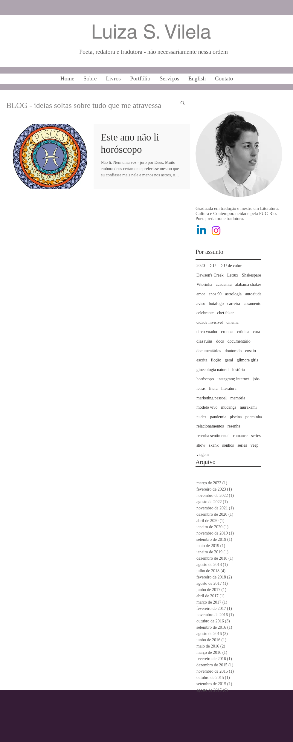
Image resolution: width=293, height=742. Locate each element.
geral (229, 360)
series (256, 435)
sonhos (228, 445)
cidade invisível (209, 322)
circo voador (206, 331)
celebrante (205, 313)
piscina (236, 417)
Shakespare (251, 275)
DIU (212, 265)
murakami (248, 407)
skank (214, 445)
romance (240, 435)
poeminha (253, 417)
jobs (256, 379)
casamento (252, 303)
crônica (243, 331)
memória (237, 398)
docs (220, 341)
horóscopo (205, 379)
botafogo (216, 303)
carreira (233, 303)
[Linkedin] (201, 230)
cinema (232, 322)
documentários (208, 351)
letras (200, 388)
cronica (227, 331)
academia (224, 284)
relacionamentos (210, 426)
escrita (201, 360)
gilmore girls (247, 360)
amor (200, 294)
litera (213, 388)
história (238, 369)
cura (256, 331)
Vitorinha (204, 284)
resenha (234, 426)
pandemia (218, 417)
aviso (200, 303)
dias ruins (204, 341)
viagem (202, 454)
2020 (200, 265)
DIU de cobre (230, 265)
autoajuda (253, 294)
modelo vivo (206, 407)
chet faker (225, 313)
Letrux (232, 275)
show (200, 445)
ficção (216, 360)
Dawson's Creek (210, 275)
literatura (228, 388)
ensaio (250, 351)
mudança (228, 407)
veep (254, 445)
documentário (239, 341)
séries (242, 445)
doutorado (233, 351)
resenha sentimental (213, 435)
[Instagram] (216, 230)
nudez (201, 417)
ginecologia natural (212, 369)
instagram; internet (233, 379)
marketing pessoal (211, 398)
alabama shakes (248, 284)
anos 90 (215, 294)
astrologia (233, 294)
